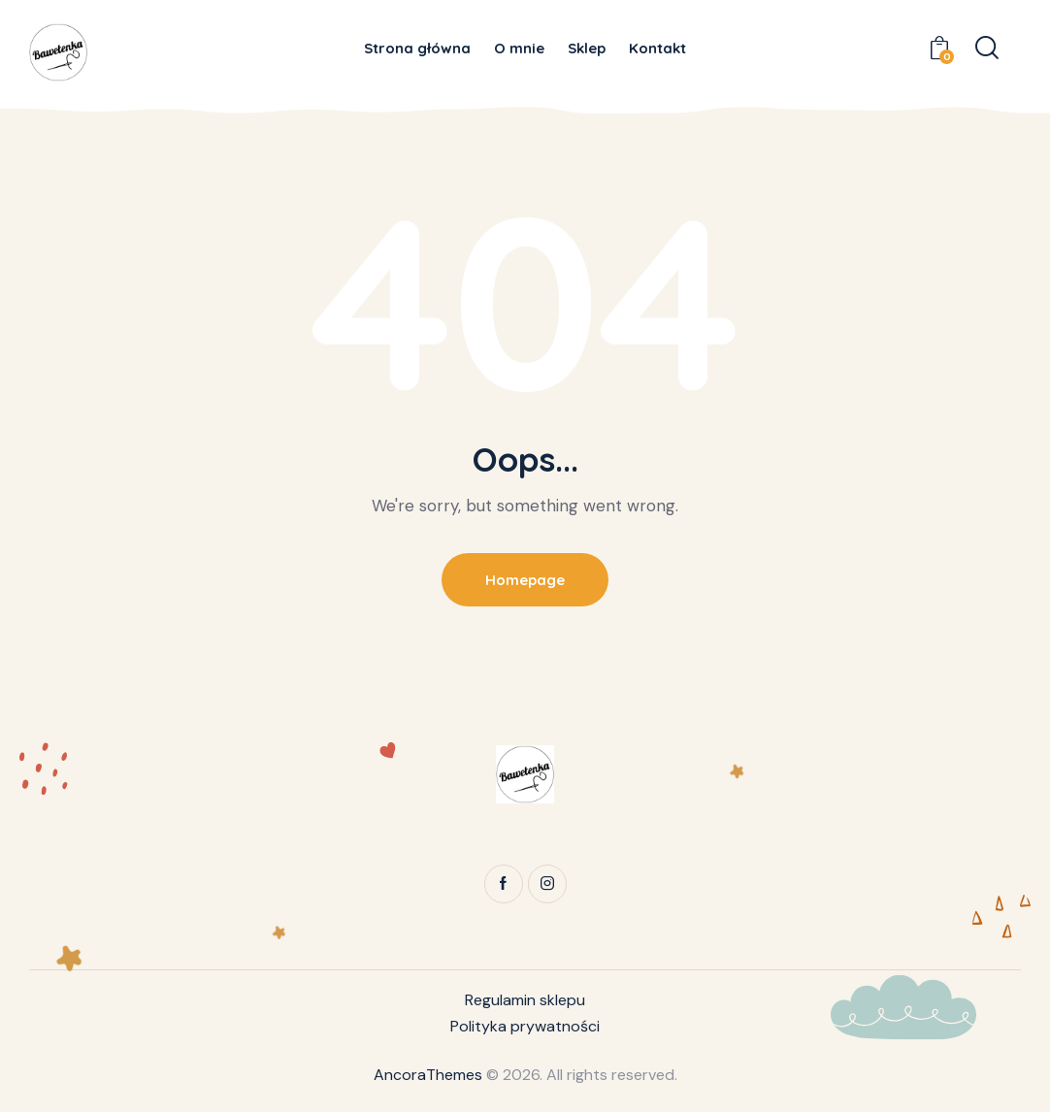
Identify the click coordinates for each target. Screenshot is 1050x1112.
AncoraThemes (428, 1074)
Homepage (525, 580)
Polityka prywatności (525, 1026)
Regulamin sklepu (525, 1000)
